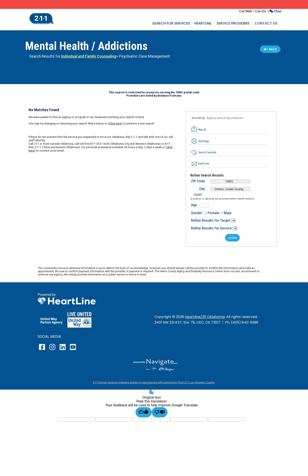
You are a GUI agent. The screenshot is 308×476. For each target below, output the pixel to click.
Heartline (202, 23)
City (228, 118)
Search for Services (171, 23)
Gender (196, 213)
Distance (237, 118)
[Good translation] (144, 412)
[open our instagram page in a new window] (52, 350)
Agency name (215, 118)
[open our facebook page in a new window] (42, 350)
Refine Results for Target (211, 220)
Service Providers (233, 23)
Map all (202, 129)
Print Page (203, 141)
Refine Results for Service (212, 228)
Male (228, 213)
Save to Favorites (207, 152)
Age (194, 205)
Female (213, 213)
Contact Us (266, 23)
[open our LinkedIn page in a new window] (63, 350)
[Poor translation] (160, 412)
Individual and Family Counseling (88, 56)
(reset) (198, 194)
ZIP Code (198, 181)
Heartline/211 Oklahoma (205, 316)
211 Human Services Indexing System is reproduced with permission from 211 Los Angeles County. (154, 382)
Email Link (203, 163)
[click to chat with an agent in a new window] (275, 12)
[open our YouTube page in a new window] (72, 350)
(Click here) (115, 123)
